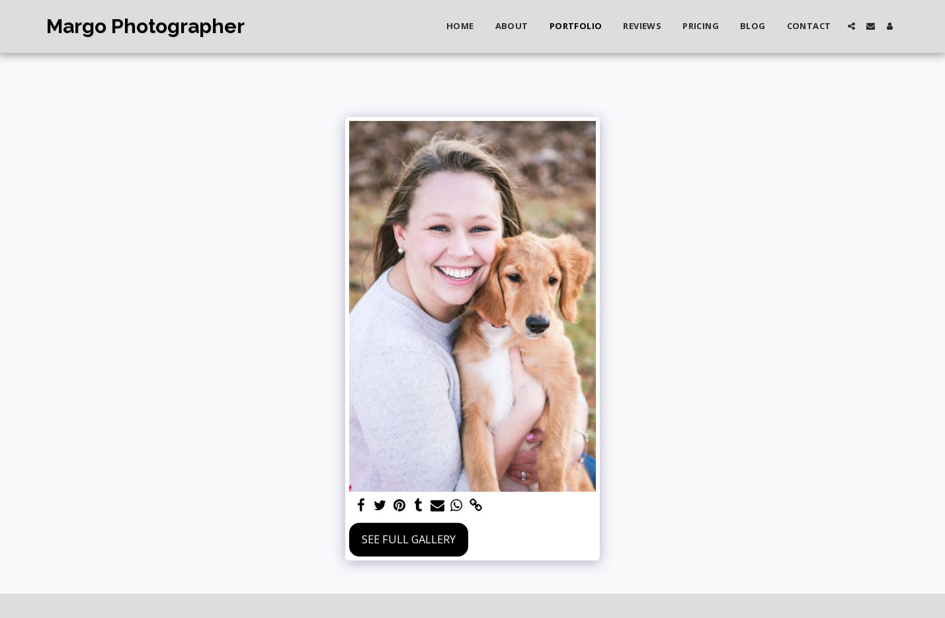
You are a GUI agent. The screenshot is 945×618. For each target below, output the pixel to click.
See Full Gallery (409, 539)
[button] (851, 26)
